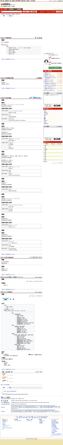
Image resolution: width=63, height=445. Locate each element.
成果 (12, 242)
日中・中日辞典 (4, 9)
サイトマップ (4, 425)
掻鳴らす (7, 155)
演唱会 (45, 110)
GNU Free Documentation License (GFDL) (48, 404)
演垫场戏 (45, 112)
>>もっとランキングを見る (57, 162)
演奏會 (5, 364)
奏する (6, 218)
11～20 (53, 143)
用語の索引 (8, 59)
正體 (6, 298)
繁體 (7, 298)
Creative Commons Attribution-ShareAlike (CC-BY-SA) (28, 404)
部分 (7, 106)
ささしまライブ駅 (48, 90)
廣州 (20, 326)
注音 (7, 307)
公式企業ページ (42, 419)
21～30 (59, 143)
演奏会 (9, 364)
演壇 (45, 115)
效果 (13, 246)
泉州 (19, 334)
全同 (8, 129)
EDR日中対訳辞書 (6, 98)
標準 (15, 326)
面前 (12, 116)
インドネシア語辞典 (55, 428)
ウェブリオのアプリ (18, 419)
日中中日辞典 (18, 0)
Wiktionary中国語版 (6, 292)
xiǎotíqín (40, 353)
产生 (10, 246)
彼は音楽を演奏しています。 (50, 77)
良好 (12, 246)
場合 (11, 354)
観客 (10, 112)
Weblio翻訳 (53, 423)
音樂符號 (46, 74)
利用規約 (4, 423)
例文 (10, 15)
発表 (15, 112)
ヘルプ (3, 422)
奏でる (6, 132)
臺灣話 (22, 334)
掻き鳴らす (12, 155)
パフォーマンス (18, 104)
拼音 (7, 306)
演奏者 (14, 52)
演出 (10, 358)
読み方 (3, 268)
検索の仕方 (4, 421)
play (10, 175)
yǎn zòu (7, 261)
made (16, 120)
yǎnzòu (7, 42)
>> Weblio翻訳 (59, 93)
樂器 (6, 353)
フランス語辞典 (54, 427)
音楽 (10, 206)
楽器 (10, 140)
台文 (19, 337)
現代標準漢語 (17, 314)
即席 (5, 362)
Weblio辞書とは (5, 419)
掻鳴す (16, 155)
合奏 (16, 354)
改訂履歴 (44, 410)
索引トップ (4, 59)
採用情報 (40, 422)
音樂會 (46, 72)
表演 (10, 115)
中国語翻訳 (19, 9)
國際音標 (20, 323)
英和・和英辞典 (12, 0)
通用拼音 (18, 317)
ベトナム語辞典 (54, 430)
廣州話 (18, 329)
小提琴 (31, 353)
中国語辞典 (13, 14)
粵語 (5, 309)
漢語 (18, 323)
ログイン (55, 0)
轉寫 (22, 322)
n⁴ (25, 342)
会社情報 (40, 421)
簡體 (3, 298)
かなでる (13, 226)
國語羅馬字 (19, 321)
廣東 (18, 330)
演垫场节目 (46, 114)
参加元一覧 (14, 397)
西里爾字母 (19, 322)
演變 (45, 117)
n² (24, 323)
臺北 (22, 341)
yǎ (23, 320)
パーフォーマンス (10, 104)
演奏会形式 (46, 123)
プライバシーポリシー (6, 424)
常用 (25, 334)
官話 (5, 305)
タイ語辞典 (53, 429)
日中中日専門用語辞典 (7, 257)
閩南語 (5, 310)
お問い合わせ (29, 419)
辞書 (1, 0)
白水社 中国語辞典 (6, 37)
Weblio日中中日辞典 (14, 410)
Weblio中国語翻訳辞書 (7, 78)
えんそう (6, 268)
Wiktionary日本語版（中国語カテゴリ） (11, 277)
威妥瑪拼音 (19, 318)
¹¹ (29, 341)
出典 (27, 281)
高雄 (22, 342)
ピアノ (22, 47)
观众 (11, 116)
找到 (3, 358)
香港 (22, 326)
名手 (13, 53)
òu (26, 320)
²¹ (26, 323)
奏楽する (11, 160)
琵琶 (13, 49)
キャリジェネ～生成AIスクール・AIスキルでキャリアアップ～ (56, 434)
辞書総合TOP (60, 0)
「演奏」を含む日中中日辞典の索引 (9, 390)
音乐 (10, 209)
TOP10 (46, 143)
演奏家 (13, 50)
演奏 (41, 410)
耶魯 (18, 320)
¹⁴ (25, 323)
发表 (15, 116)
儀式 (8, 354)
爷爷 (46, 149)
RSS (36, 438)
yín (22, 328)
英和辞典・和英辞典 (55, 422)
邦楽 (10, 190)
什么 (46, 161)
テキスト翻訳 (46, 93)
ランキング (13, 59)
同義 (9, 106)
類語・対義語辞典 (6, 0)
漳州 (31, 334)
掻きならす (21, 155)
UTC (40, 281)
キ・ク (12, 241)
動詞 (4, 82)
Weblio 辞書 (3, 14)
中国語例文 (11, 9)
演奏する (6, 44)
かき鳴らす (7, 128)
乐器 (10, 142)
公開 (6, 354)
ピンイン (3, 261)
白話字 (12, 310)
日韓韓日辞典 (23, 0)
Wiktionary (40, 277)
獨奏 (14, 354)
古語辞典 (27, 0)
